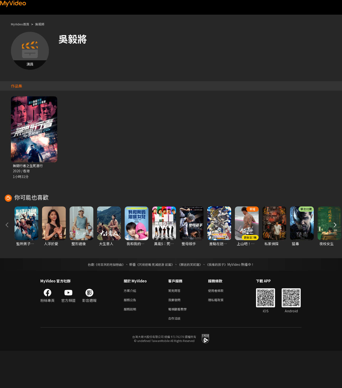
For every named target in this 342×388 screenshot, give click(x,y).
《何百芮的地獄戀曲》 (106, 298)
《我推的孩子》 (220, 298)
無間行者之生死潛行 (29, 165)
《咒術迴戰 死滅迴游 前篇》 (154, 298)
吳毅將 (43, 24)
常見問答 (175, 325)
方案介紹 (131, 325)
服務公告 (131, 335)
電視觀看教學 (179, 345)
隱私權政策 (220, 335)
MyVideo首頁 (22, 24)
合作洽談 (175, 355)
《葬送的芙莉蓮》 (192, 298)
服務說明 (131, 345)
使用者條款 (220, 325)
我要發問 (175, 335)
